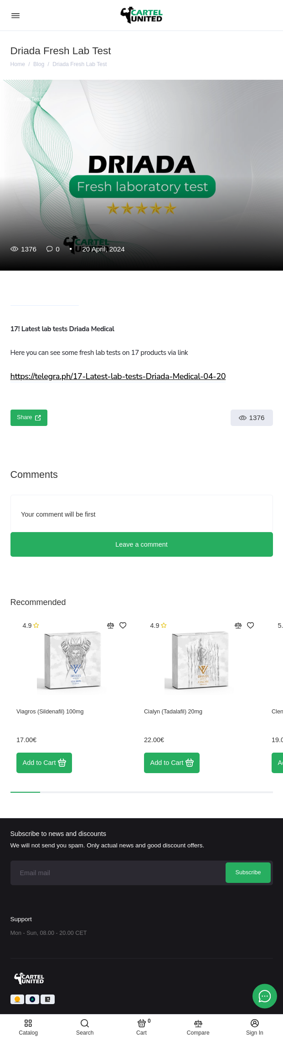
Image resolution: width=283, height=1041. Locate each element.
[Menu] (15, 15)
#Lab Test (29, 99)
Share (29, 417)
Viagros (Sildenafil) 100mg (49, 711)
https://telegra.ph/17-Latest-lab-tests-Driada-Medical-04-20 (118, 376)
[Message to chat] (264, 996)
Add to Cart (44, 763)
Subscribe (248, 872)
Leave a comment (141, 544)
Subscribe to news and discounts (58, 834)
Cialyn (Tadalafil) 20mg (173, 711)
